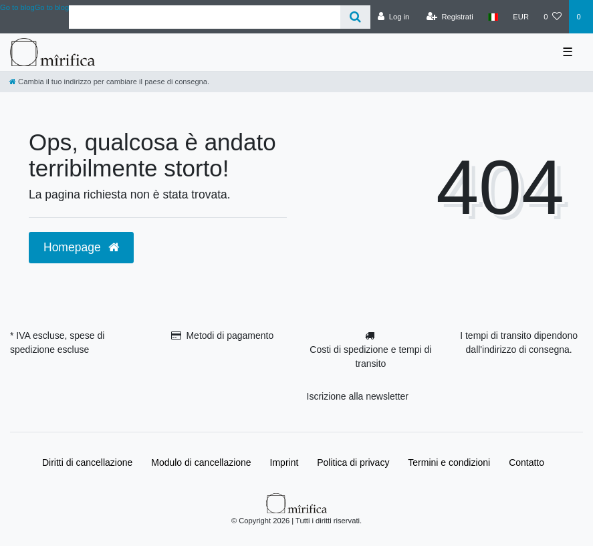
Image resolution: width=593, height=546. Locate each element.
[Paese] (493, 16)
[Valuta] (520, 16)
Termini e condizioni (449, 462)
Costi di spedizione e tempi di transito (370, 356)
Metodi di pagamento (229, 335)
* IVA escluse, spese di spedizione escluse (57, 342)
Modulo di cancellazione (201, 462)
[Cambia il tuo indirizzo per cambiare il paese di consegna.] (109, 82)
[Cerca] (355, 17)
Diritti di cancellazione (87, 462)
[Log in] (393, 16)
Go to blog (52, 7)
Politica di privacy (353, 462)
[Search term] (204, 17)
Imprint (284, 462)
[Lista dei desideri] (552, 16)
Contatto (526, 462)
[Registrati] (450, 16)
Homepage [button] (81, 247)
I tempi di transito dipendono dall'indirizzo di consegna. (519, 342)
